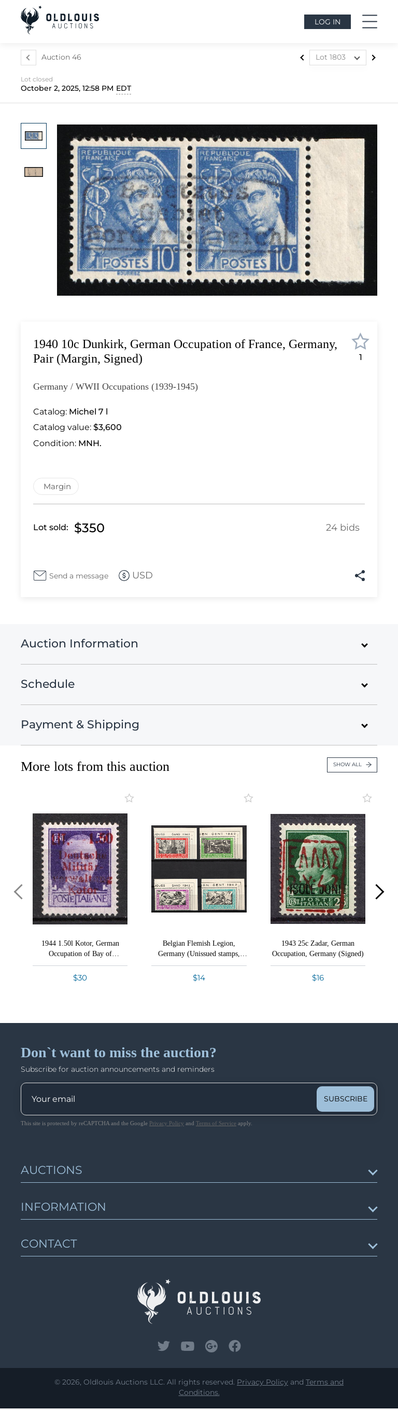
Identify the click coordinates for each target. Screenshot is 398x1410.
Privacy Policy (166, 1124)
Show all (352, 766)
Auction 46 (61, 57)
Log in (327, 21)
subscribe (345, 1100)
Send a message (79, 576)
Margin (57, 486)
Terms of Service (216, 1124)
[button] (13, 893)
